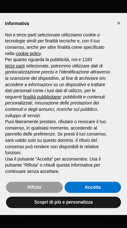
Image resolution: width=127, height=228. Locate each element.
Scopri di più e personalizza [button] (63, 202)
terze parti (15, 65)
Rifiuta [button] (34, 187)
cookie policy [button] (28, 53)
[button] (119, 23)
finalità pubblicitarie (42, 96)
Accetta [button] (93, 187)
